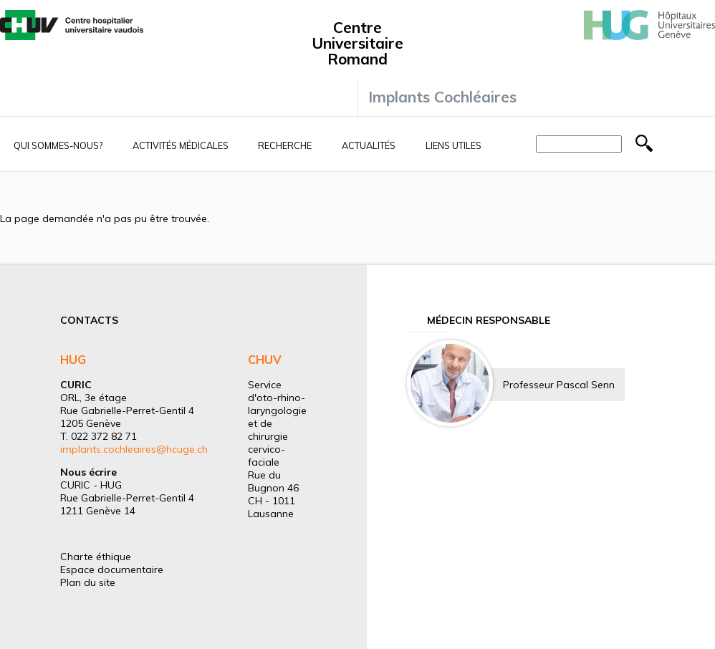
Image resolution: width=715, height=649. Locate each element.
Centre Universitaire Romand (357, 43)
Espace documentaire (111, 569)
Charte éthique (95, 556)
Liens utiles (453, 145)
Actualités (368, 145)
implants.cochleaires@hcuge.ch (134, 449)
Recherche (285, 145)
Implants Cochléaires (442, 96)
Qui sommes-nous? (58, 145)
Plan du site (87, 582)
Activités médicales (181, 145)
